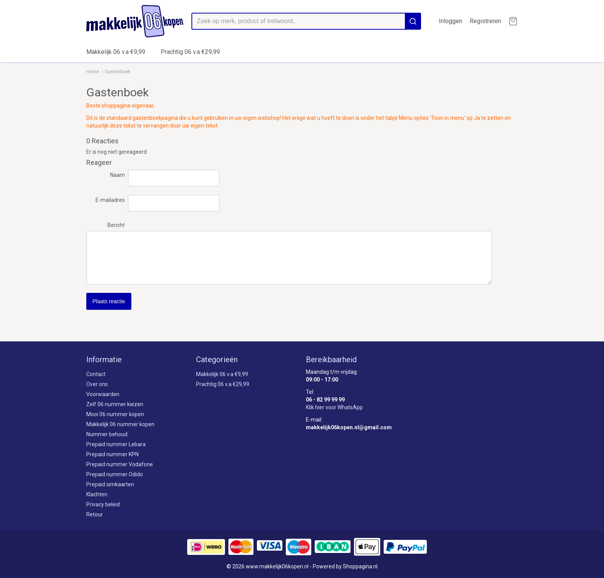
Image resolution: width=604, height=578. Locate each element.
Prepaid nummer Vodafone (119, 464)
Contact (96, 374)
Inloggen (450, 21)
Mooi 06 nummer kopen (115, 414)
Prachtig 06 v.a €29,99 (190, 51)
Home (92, 71)
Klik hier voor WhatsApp (334, 407)
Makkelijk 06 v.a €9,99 (115, 51)
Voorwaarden (102, 394)
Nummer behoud (107, 434)
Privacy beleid (103, 504)
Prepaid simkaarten (110, 484)
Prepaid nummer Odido (114, 474)
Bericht (116, 225)
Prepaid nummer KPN (112, 454)
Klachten (96, 494)
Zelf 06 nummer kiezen (114, 404)
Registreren (485, 21)
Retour (94, 514)
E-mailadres (110, 200)
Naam (117, 175)
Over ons (97, 384)
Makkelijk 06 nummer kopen (120, 424)
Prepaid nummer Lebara (116, 444)
